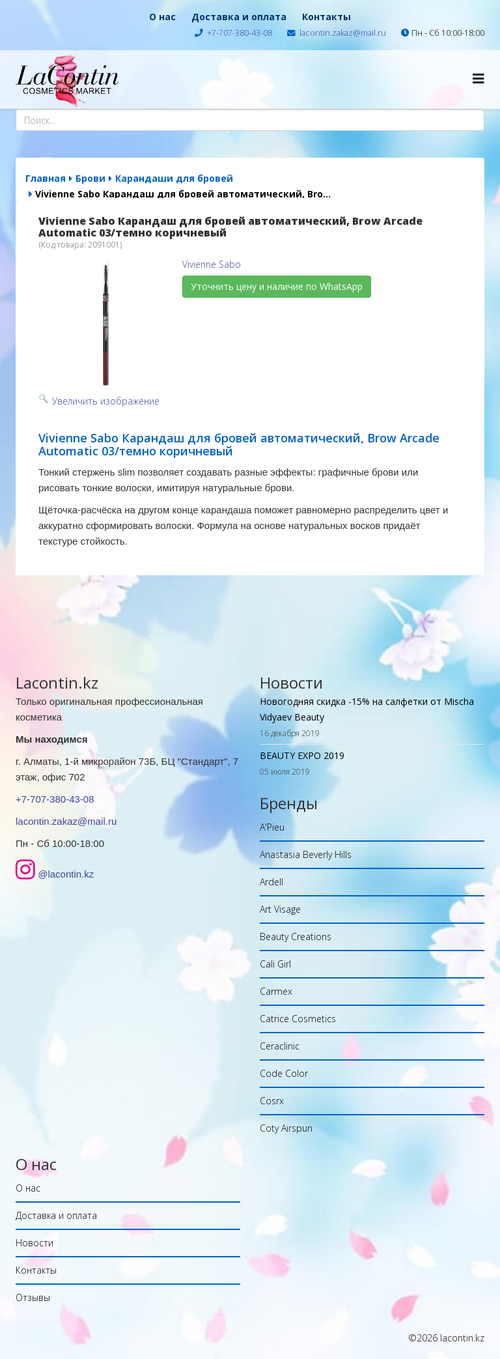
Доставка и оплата (238, 16)
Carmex (276, 991)
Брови (90, 178)
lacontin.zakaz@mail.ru (342, 32)
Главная (45, 178)
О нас (162, 16)
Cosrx (272, 1100)
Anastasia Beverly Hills (306, 854)
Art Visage (280, 909)
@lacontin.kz (66, 874)
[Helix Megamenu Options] (478, 78)
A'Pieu (272, 827)
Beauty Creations (295, 936)
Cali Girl (275, 964)
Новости (34, 1243)
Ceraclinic (279, 1046)
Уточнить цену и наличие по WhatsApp (277, 286)
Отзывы (33, 1297)
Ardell (271, 882)
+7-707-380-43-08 (239, 32)
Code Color (284, 1073)
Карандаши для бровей (174, 178)
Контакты (326, 16)
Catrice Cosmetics (298, 1018)
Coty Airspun (286, 1128)
